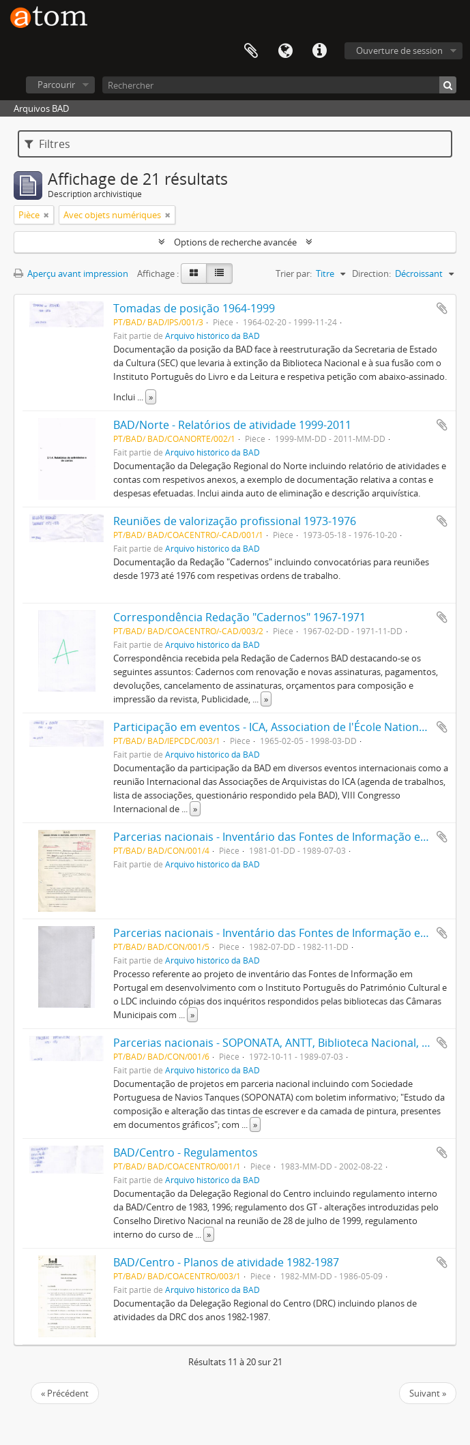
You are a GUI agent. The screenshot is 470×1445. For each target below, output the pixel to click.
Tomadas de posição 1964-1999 (194, 308)
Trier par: (294, 273)
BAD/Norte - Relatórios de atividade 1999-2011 (232, 424)
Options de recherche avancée (235, 242)
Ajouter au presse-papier (442, 308)
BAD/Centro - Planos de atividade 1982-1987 (226, 1262)
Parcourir (56, 84)
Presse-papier (251, 51)
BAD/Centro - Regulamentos (185, 1152)
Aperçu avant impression (71, 273)
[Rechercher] (279, 84)
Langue (285, 51)
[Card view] (194, 273)
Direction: (371, 273)
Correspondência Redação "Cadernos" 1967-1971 (239, 617)
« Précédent (65, 1393)
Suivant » (427, 1393)
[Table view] (219, 273)
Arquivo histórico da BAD (212, 335)
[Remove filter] (46, 215)
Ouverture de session (399, 50)
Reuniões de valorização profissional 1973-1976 (234, 520)
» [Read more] (151, 397)
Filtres (47, 143)
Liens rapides (319, 51)
